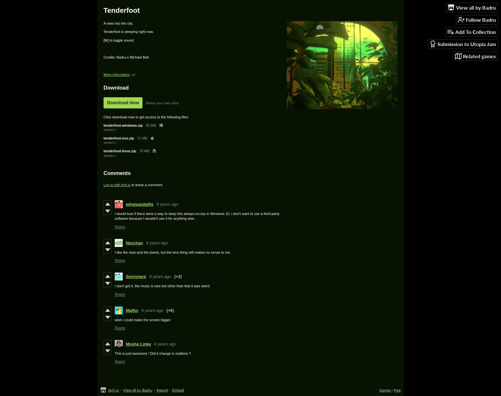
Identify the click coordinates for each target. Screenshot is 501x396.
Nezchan (134, 243)
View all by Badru (137, 390)
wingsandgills (139, 204)
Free (397, 390)
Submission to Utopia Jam (462, 44)
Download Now (123, 102)
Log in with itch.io (117, 185)
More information (119, 74)
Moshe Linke (138, 344)
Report (162, 390)
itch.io (113, 390)
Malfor (132, 310)
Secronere (136, 276)
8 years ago (167, 204)
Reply (120, 227)
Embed (178, 390)
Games (385, 390)
